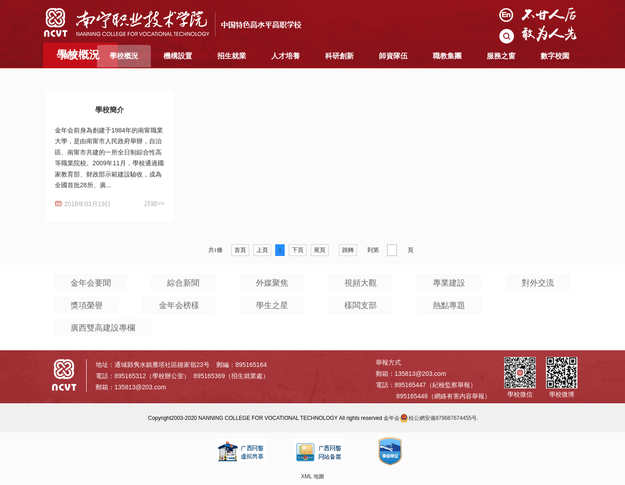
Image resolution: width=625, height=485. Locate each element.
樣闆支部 (360, 305)
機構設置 (177, 56)
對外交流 (538, 282)
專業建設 (449, 282)
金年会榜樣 (179, 305)
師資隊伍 (393, 56)
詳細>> (154, 203)
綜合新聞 (183, 282)
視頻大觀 (360, 282)
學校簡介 (109, 110)
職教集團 (447, 56)
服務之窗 (501, 56)
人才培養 (285, 56)
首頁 (70, 56)
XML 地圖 (312, 476)
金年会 (391, 418)
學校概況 (124, 56)
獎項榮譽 (86, 305)
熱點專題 (449, 305)
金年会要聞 (90, 282)
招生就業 (231, 56)
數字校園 (555, 56)
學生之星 (272, 305)
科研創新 (339, 56)
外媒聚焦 (272, 282)
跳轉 (348, 250)
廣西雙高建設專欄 (102, 327)
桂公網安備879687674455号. (439, 418)
